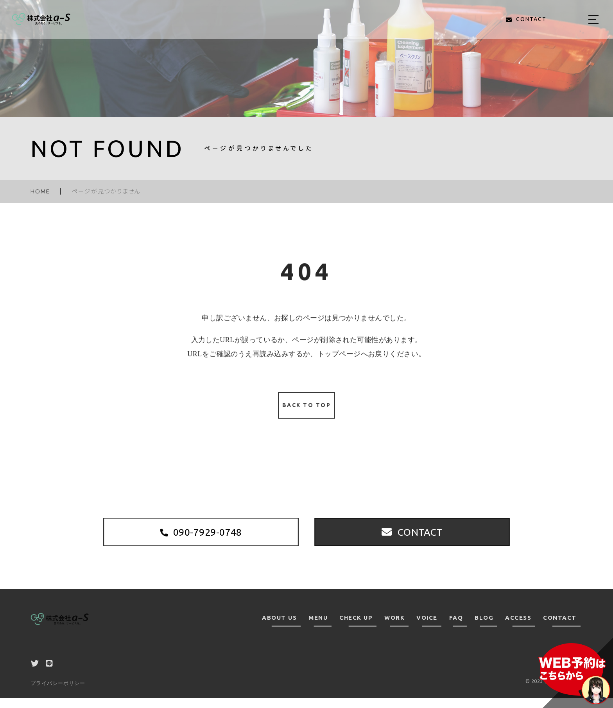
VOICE (426, 628)
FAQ (456, 628)
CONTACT (560, 628)
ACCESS (518, 628)
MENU (318, 628)
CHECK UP (356, 628)
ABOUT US (279, 628)
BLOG (484, 628)
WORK (394, 628)
